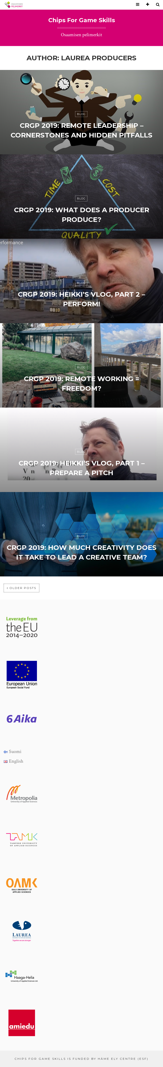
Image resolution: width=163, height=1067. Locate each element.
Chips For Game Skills (81, 20)
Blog (81, 114)
